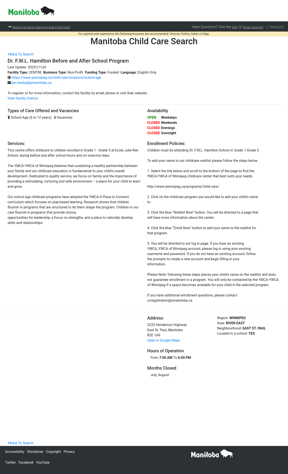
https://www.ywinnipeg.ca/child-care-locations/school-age (56, 78)
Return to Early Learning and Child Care (44, 27)
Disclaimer (35, 452)
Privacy (69, 452)
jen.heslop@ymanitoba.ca (32, 83)
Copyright (53, 452)
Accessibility (15, 452)
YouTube (43, 462)
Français (276, 27)
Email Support (250, 27)
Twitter (10, 462)
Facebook (26, 462)
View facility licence (23, 98)
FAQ (231, 27)
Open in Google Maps (163, 341)
